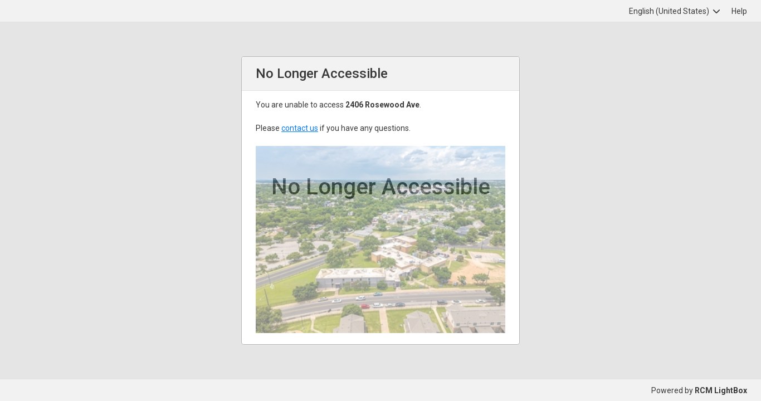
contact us (299, 128)
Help (739, 11)
